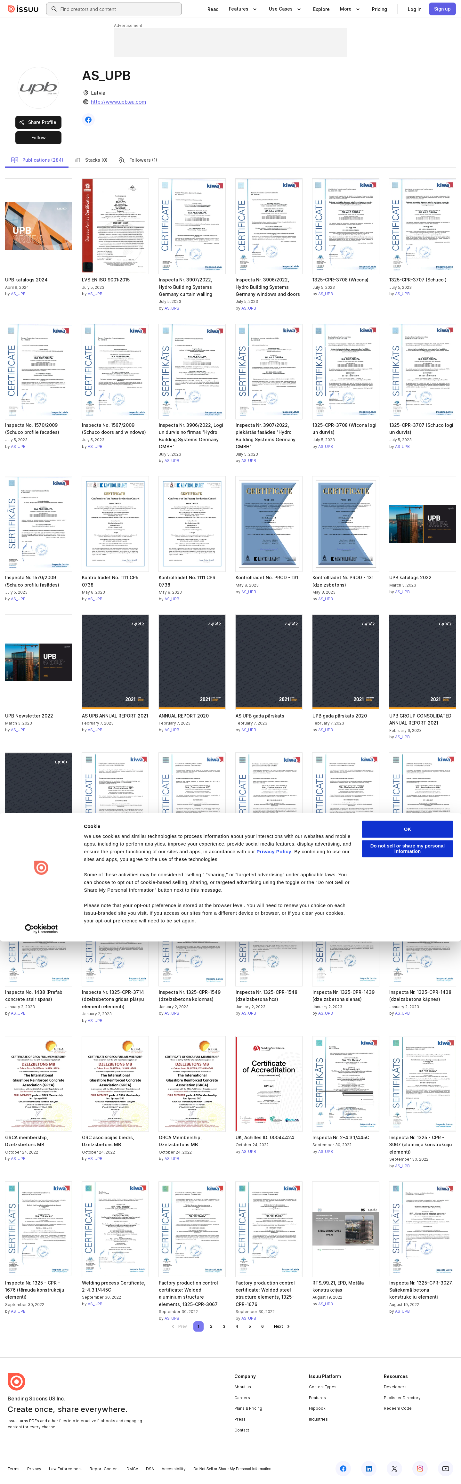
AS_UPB (18, 293)
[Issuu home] (23, 8)
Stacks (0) (91, 160)
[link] (213, 9)
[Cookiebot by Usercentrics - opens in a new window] (41, 1471)
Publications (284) (37, 160)
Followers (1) (137, 160)
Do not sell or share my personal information (407, 1391)
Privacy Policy (273, 1394)
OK (407, 1372)
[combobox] (120, 9)
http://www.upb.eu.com (118, 102)
